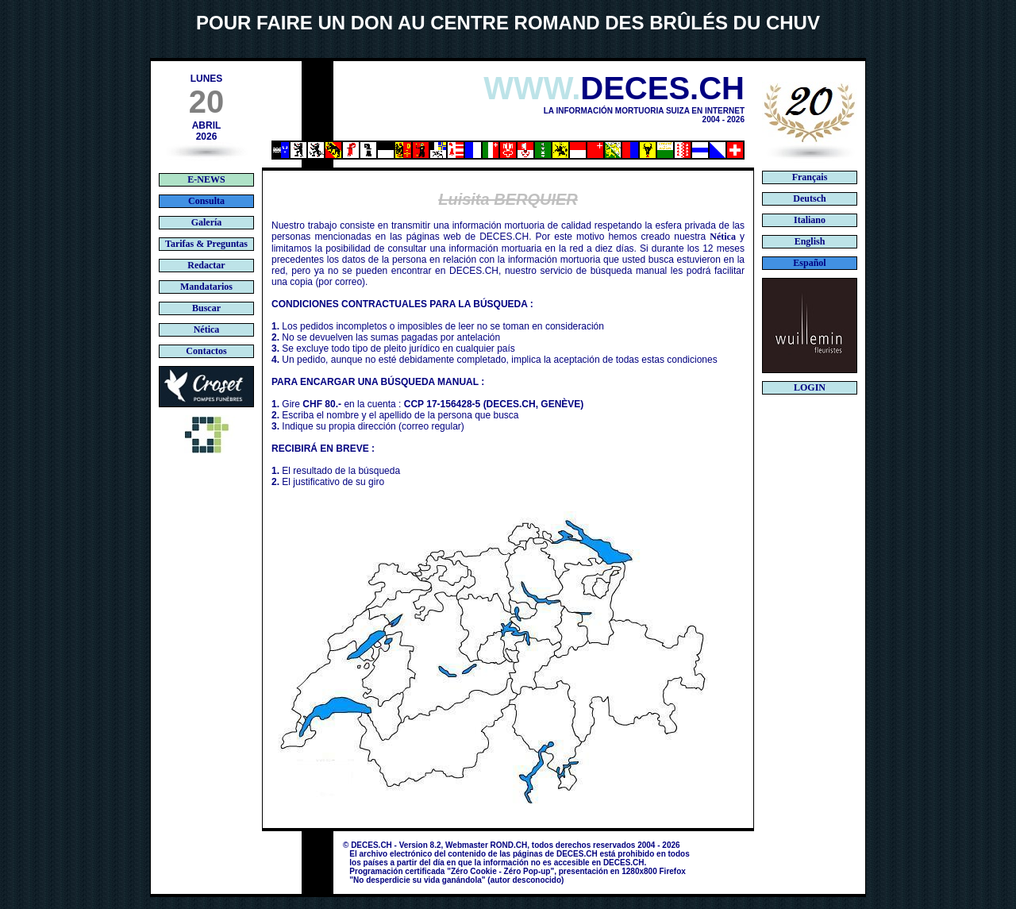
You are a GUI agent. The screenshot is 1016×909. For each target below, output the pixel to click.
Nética (723, 236)
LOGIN (810, 387)
